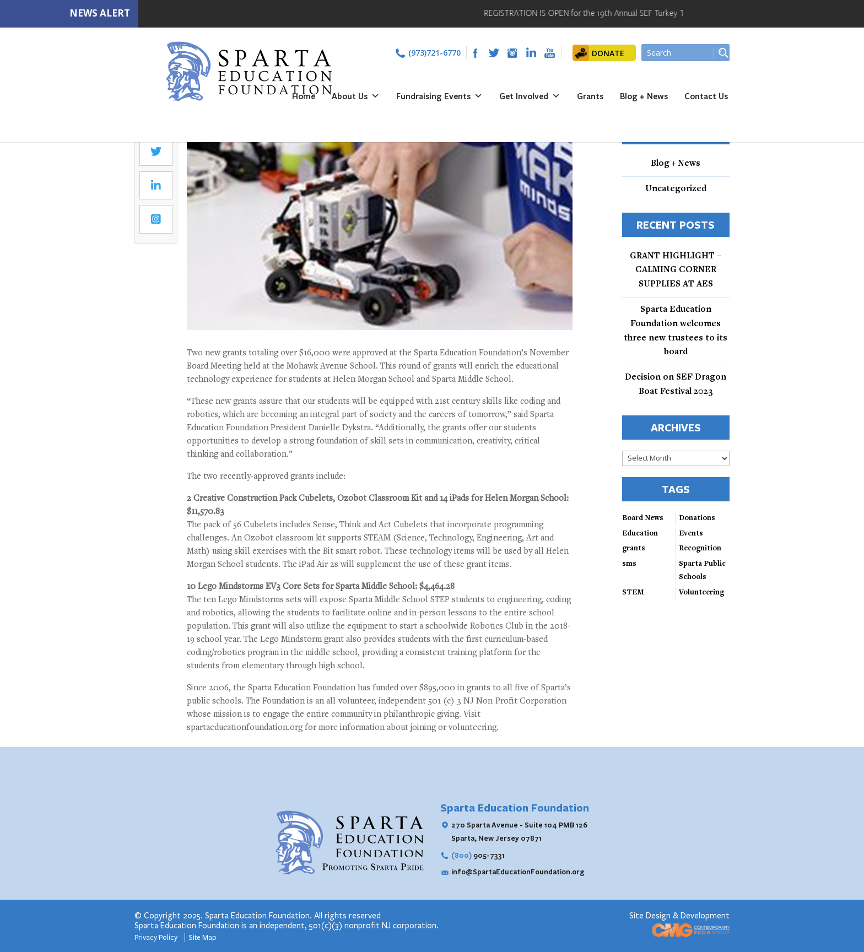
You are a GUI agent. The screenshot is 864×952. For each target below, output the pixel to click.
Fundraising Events (439, 95)
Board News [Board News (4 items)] (642, 518)
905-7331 (478, 855)
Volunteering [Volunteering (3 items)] (701, 593)
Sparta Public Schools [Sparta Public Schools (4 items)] (702, 570)
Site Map (202, 937)
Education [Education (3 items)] (640, 534)
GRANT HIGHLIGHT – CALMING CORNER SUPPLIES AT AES (676, 270)
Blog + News (644, 95)
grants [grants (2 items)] (633, 549)
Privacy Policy (156, 937)
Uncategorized (675, 189)
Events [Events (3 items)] (691, 534)
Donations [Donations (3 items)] (697, 518)
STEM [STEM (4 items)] (633, 593)
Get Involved (529, 95)
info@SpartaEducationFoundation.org (518, 872)
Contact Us (706, 95)
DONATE (608, 53)
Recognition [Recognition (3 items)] (700, 549)
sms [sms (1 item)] (629, 564)
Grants (590, 95)
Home (303, 95)
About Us (356, 95)
